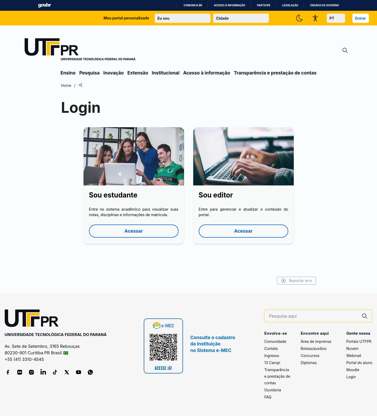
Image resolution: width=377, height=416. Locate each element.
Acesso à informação (229, 5)
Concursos (310, 355)
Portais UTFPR (359, 341)
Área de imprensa (316, 341)
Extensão (137, 73)
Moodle (352, 369)
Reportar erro (296, 280)
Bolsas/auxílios (313, 348)
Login (351, 377)
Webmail (353, 355)
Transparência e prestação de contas (275, 73)
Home (66, 85)
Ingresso (271, 355)
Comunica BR (193, 5)
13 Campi (272, 362)
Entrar (360, 18)
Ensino (68, 73)
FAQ (267, 397)
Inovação (113, 73)
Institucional (166, 73)
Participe (263, 5)
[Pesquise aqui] (313, 316)
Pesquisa (89, 73)
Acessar (133, 231)
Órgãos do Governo (324, 5)
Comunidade (275, 341)
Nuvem (352, 348)
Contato (271, 348)
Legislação (290, 5)
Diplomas (309, 362)
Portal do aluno (359, 362)
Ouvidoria (272, 390)
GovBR (44, 5)
